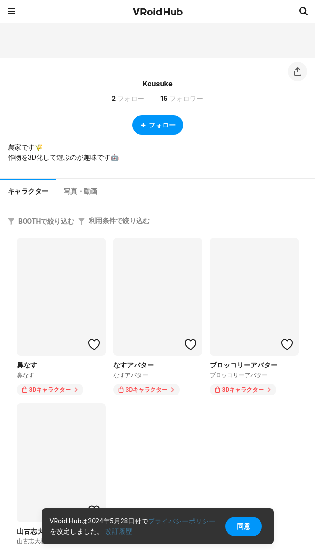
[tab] (28, 190)
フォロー (158, 125)
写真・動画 (80, 191)
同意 (243, 526)
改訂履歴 (118, 531)
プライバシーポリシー (182, 521)
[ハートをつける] (94, 344)
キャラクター (28, 191)
